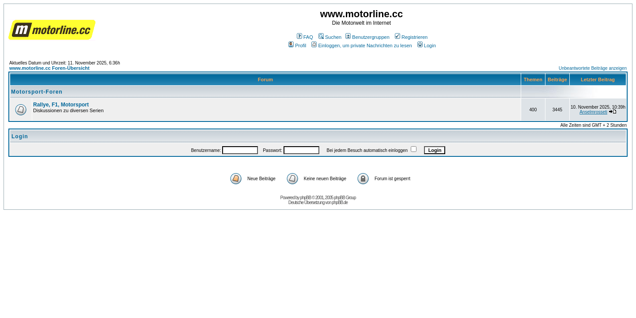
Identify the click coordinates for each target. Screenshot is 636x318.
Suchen (329, 37)
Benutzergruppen (367, 37)
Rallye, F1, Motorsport (61, 105)
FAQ (305, 37)
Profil (297, 45)
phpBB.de (340, 202)
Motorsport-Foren (37, 92)
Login (426, 45)
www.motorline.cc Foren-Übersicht (49, 68)
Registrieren (411, 37)
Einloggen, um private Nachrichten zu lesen (361, 45)
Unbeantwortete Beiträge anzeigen (593, 68)
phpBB (305, 197)
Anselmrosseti (593, 112)
